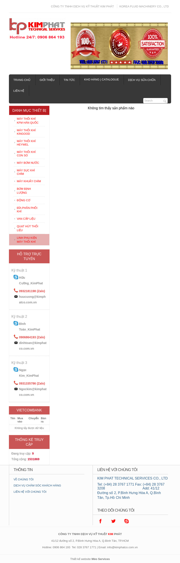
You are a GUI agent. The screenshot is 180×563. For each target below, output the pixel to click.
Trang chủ (21, 80)
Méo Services (101, 559)
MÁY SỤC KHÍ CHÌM (26, 172)
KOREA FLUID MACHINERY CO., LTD (144, 6)
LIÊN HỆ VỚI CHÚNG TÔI (29, 491)
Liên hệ (18, 90)
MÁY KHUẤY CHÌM (29, 181)
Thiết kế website (80, 559)
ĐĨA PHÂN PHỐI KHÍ (27, 209)
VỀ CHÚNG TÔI (23, 479)
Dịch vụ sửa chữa (142, 80)
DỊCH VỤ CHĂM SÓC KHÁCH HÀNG (37, 485)
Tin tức (69, 80)
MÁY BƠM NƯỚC (28, 162)
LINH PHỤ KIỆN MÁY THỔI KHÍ (27, 239)
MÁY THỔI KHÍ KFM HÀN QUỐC (27, 120)
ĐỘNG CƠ (23, 200)
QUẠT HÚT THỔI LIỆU (27, 228)
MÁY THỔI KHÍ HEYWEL (26, 142)
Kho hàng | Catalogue (101, 79)
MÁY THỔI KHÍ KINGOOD (26, 132)
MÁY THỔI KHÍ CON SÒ (26, 153)
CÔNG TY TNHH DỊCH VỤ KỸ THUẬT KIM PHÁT (82, 6)
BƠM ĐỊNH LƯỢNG (24, 190)
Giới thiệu (47, 80)
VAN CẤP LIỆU (26, 218)
